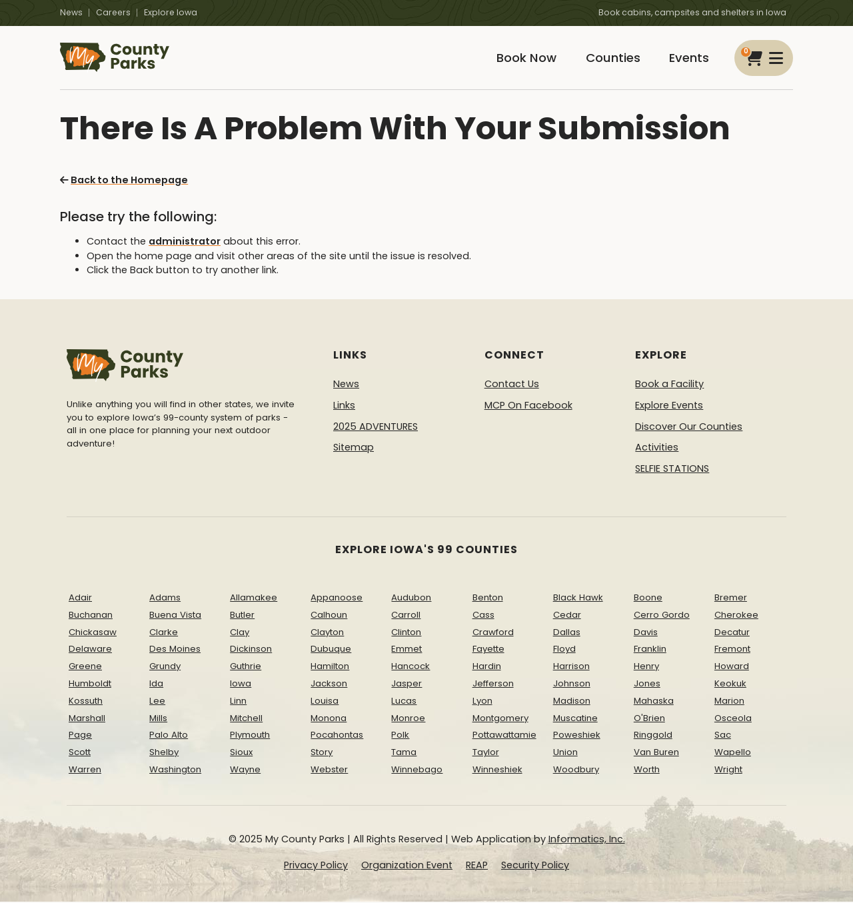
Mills (158, 718)
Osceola (733, 718)
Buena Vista (175, 615)
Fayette (488, 650)
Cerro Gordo (662, 615)
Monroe (408, 718)
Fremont (732, 650)
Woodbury (576, 770)
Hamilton (330, 667)
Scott (80, 753)
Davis (646, 632)
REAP (477, 866)
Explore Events (669, 406)
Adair (80, 598)
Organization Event (406, 866)
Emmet (406, 650)
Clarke (163, 632)
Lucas (404, 701)
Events (688, 58)
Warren (85, 770)
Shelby (164, 753)
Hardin (486, 667)
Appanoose (337, 598)
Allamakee (253, 598)
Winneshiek (497, 770)
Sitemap (353, 448)
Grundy (165, 667)
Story (322, 753)
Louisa (325, 701)
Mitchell (246, 718)
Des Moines (175, 650)
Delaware (90, 650)
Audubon (411, 598)
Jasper (406, 684)
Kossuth (86, 701)
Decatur (732, 632)
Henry (646, 667)
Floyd (564, 650)
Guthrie (245, 667)
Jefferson (493, 684)
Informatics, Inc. (586, 839)
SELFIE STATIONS (672, 469)
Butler (242, 615)
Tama (404, 753)
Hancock (410, 667)
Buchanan (91, 615)
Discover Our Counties (688, 427)
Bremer (730, 598)
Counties (611, 58)
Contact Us (511, 385)
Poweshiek (576, 736)
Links (344, 406)
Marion (729, 701)
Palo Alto (168, 736)
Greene (85, 667)
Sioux (241, 753)
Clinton (406, 632)
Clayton (327, 632)
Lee (157, 701)
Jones (647, 684)
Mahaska (654, 701)
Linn (238, 701)
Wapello (732, 753)
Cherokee (736, 615)
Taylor (485, 753)
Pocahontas (337, 736)
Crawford (493, 632)
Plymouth (250, 736)
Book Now (524, 58)
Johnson (571, 684)
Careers (113, 12)
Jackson (329, 684)
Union (565, 753)
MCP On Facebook (528, 406)
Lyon (482, 701)
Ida (156, 684)
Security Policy (535, 866)
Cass (483, 615)
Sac (722, 736)
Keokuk (730, 684)
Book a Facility (669, 385)
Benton (487, 598)
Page (80, 736)
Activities (656, 448)
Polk (400, 736)
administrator (185, 242)
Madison (571, 701)
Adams (165, 598)
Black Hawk (578, 598)
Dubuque (331, 650)
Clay (239, 632)
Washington (175, 770)
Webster (329, 770)
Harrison (571, 667)
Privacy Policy (316, 866)
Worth (647, 770)
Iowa (240, 684)
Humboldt (90, 684)
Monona (329, 718)
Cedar (567, 615)
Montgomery (500, 718)
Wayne (245, 770)
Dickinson (251, 650)
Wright (728, 770)
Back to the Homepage (123, 181)
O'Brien (649, 718)
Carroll (406, 615)
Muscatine (575, 718)
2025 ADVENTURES (375, 427)
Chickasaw (93, 632)
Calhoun (329, 615)
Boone (648, 598)
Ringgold (653, 736)
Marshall (87, 718)
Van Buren (656, 753)
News (71, 12)
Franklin (650, 650)
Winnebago (416, 770)
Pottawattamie (504, 736)
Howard (731, 667)
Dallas (566, 632)
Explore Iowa (170, 12)
